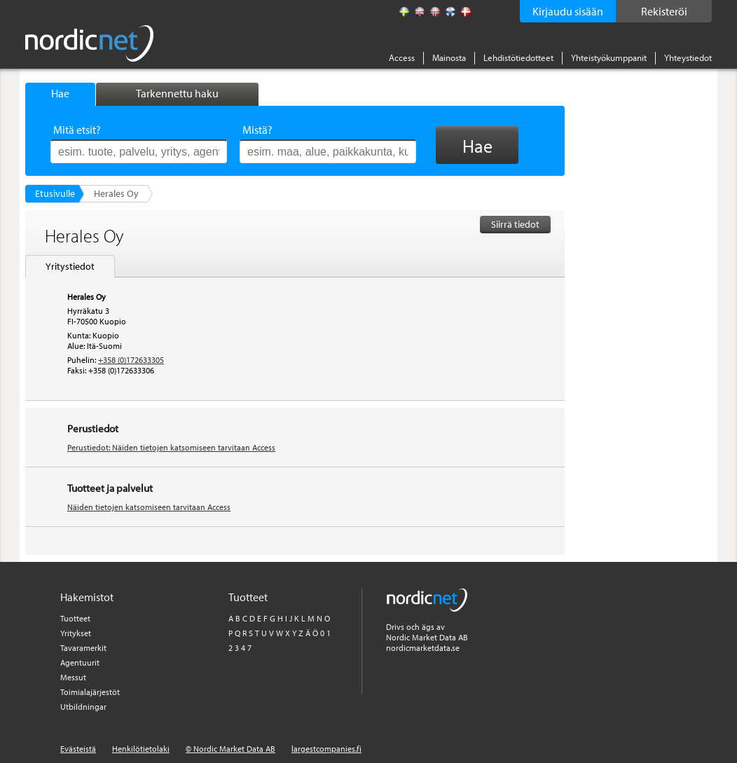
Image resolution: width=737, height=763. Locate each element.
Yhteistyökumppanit (609, 57)
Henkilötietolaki (141, 748)
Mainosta (449, 57)
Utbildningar (83, 706)
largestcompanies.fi (326, 748)
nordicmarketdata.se (423, 647)
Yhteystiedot (688, 57)
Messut (73, 677)
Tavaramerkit (83, 647)
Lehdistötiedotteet (518, 57)
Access (402, 57)
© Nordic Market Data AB (230, 748)
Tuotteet (75, 618)
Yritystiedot (70, 266)
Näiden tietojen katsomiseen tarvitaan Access (148, 507)
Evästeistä (78, 748)
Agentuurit (79, 662)
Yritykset (75, 633)
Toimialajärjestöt (90, 692)
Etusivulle (55, 193)
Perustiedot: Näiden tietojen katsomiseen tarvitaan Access (171, 447)
